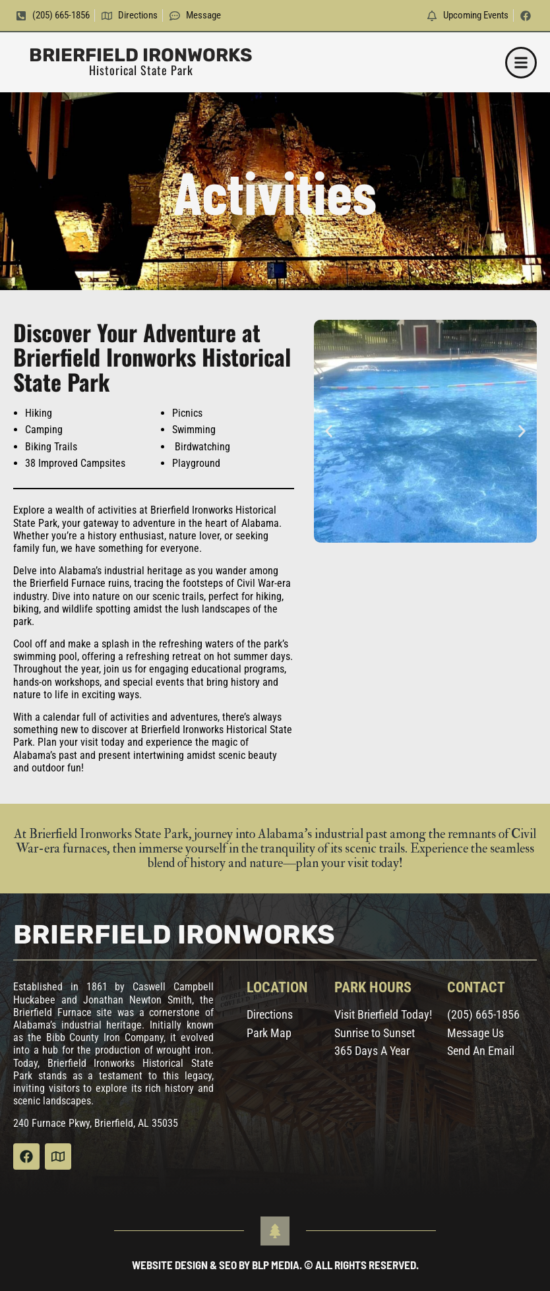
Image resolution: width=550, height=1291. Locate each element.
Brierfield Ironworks (141, 55)
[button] (521, 62)
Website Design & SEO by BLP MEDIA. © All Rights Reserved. (275, 1264)
